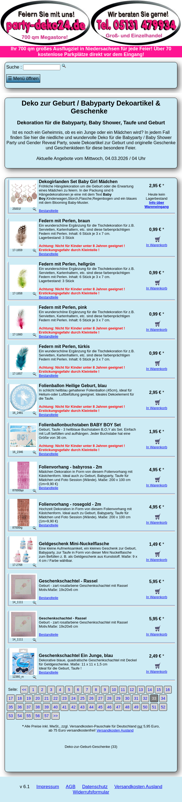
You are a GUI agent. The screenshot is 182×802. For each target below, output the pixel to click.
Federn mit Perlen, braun (64, 220)
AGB (71, 786)
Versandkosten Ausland (115, 730)
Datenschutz (95, 786)
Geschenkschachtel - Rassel (68, 581)
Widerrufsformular (91, 792)
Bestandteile (48, 211)
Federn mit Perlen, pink (63, 307)
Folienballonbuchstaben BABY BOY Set (80, 424)
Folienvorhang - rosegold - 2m (70, 504)
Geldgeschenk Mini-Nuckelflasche (74, 543)
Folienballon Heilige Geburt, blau (73, 385)
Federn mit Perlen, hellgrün (67, 264)
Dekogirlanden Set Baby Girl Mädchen (78, 181)
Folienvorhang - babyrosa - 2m (70, 467)
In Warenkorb (156, 243)
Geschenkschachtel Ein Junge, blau (76, 655)
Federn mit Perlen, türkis (64, 346)
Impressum (47, 786)
